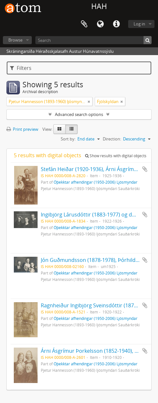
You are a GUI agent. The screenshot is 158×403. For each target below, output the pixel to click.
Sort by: (68, 139)
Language (100, 24)
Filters (20, 68)
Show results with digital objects (115, 155)
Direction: (112, 139)
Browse (15, 40)
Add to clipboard (145, 169)
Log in (139, 24)
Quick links (116, 24)
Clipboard (84, 24)
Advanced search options (79, 114)
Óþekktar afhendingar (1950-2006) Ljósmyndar (95, 182)
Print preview (22, 129)
